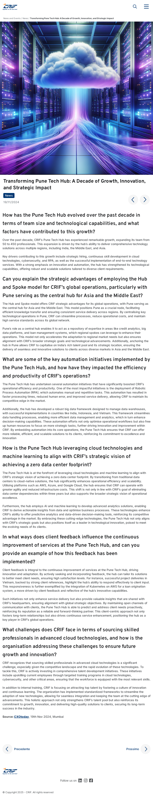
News (25, 18)
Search (135, 6)
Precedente (22, 749)
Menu (146, 6)
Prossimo (132, 749)
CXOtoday (21, 716)
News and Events (11, 18)
